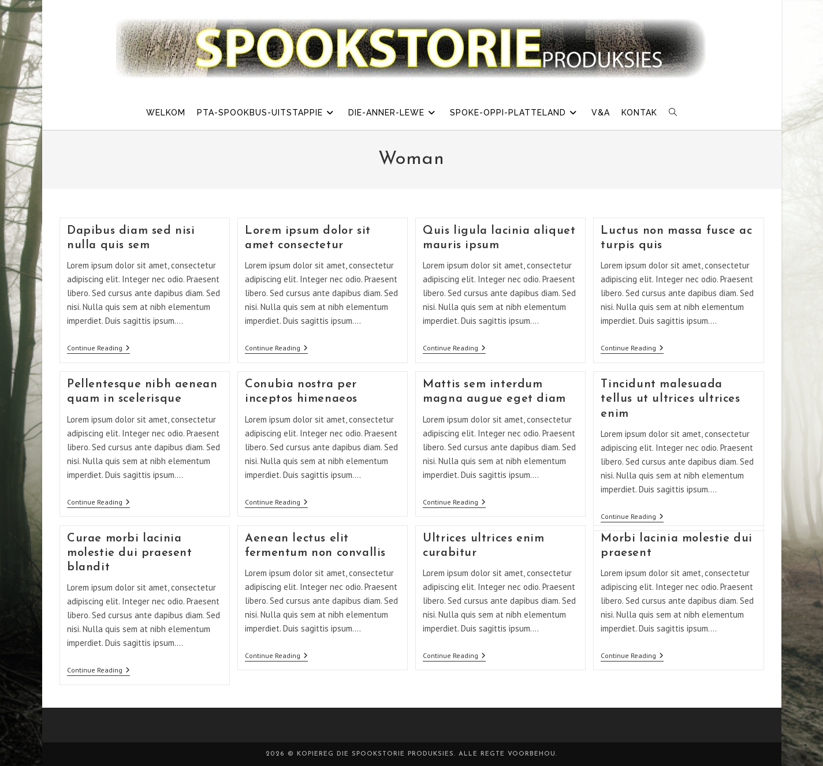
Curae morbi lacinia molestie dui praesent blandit (129, 553)
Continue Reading (98, 349)
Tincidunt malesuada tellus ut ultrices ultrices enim (670, 399)
